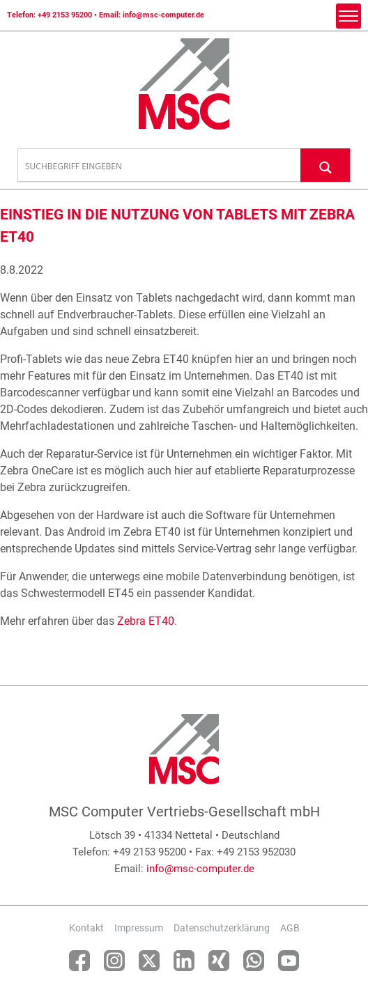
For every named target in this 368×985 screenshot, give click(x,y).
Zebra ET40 (145, 621)
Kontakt (86, 927)
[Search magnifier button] (325, 165)
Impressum (138, 927)
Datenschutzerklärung (222, 927)
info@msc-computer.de (163, 15)
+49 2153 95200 (65, 15)
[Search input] (159, 166)
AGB (290, 927)
